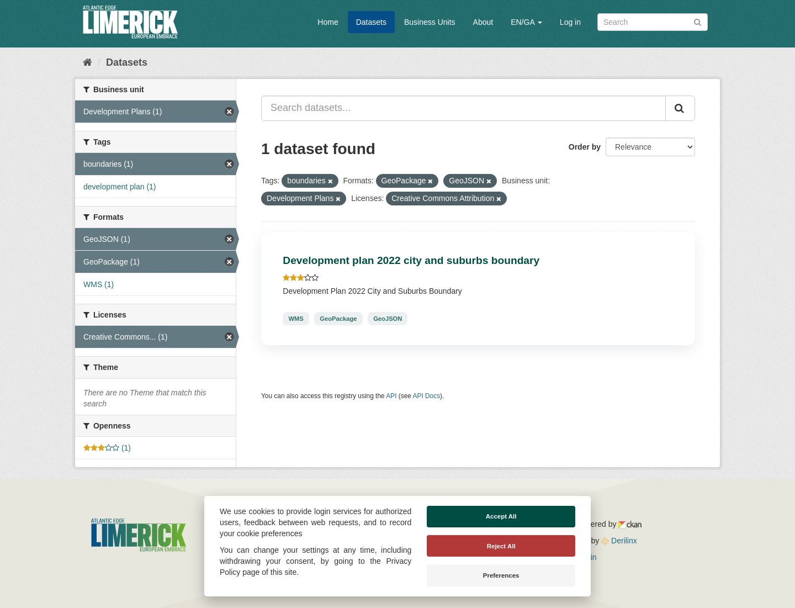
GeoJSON (387, 318)
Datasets (371, 22)
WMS (295, 318)
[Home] (87, 62)
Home (327, 22)
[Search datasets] (652, 22)
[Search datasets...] (463, 108)
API (391, 396)
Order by (585, 146)
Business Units (429, 22)
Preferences (501, 575)
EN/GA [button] (526, 22)
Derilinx (619, 540)
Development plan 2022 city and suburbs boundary (411, 260)
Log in (570, 22)
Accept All (501, 516)
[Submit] (697, 21)
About (483, 22)
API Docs (427, 396)
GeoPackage (338, 318)
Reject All (501, 546)
